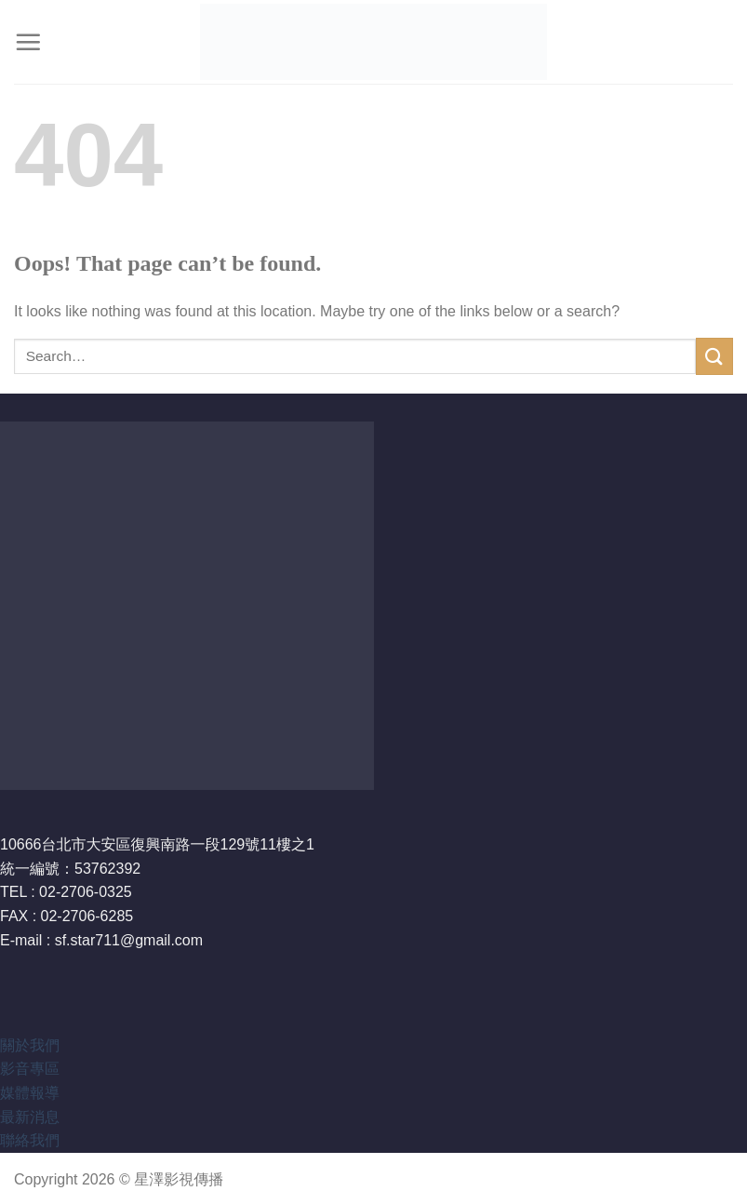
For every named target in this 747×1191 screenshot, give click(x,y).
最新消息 (30, 1117)
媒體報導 (30, 1093)
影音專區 (30, 1069)
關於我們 (30, 1045)
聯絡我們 (30, 1140)
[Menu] (28, 42)
